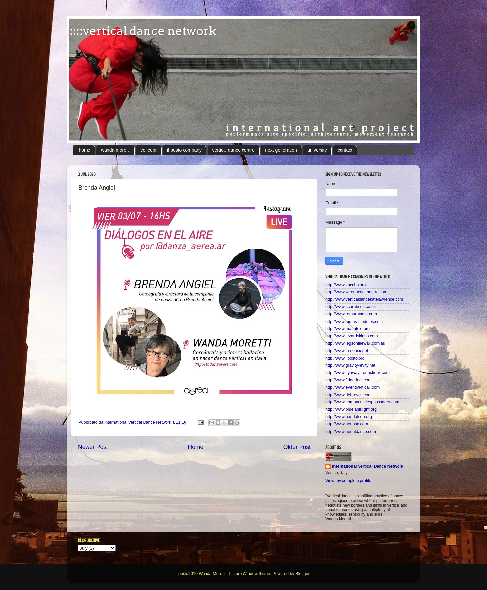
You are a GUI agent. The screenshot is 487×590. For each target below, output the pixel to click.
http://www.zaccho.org (345, 285)
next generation (281, 150)
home (84, 150)
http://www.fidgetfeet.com (348, 380)
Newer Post (93, 447)
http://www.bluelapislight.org (351, 409)
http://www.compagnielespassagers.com (362, 402)
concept (148, 150)
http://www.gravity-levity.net (350, 365)
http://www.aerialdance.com (350, 431)
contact (345, 150)
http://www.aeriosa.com (346, 424)
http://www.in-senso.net (346, 350)
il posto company (184, 150)
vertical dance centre (233, 150)
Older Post (297, 447)
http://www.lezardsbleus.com (351, 336)
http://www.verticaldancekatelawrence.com (364, 299)
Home (195, 447)
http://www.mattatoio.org (347, 328)
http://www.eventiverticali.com (352, 387)
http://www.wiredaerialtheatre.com (356, 292)
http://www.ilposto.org (345, 358)
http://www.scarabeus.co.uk (350, 306)
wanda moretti (115, 150)
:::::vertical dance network (141, 31)
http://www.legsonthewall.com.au (355, 343)
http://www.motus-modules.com (354, 321)
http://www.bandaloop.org (348, 417)
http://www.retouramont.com (351, 314)
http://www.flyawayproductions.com (357, 372)
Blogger (302, 573)
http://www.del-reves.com (348, 395)
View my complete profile (348, 480)
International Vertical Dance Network (367, 466)
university (317, 150)
